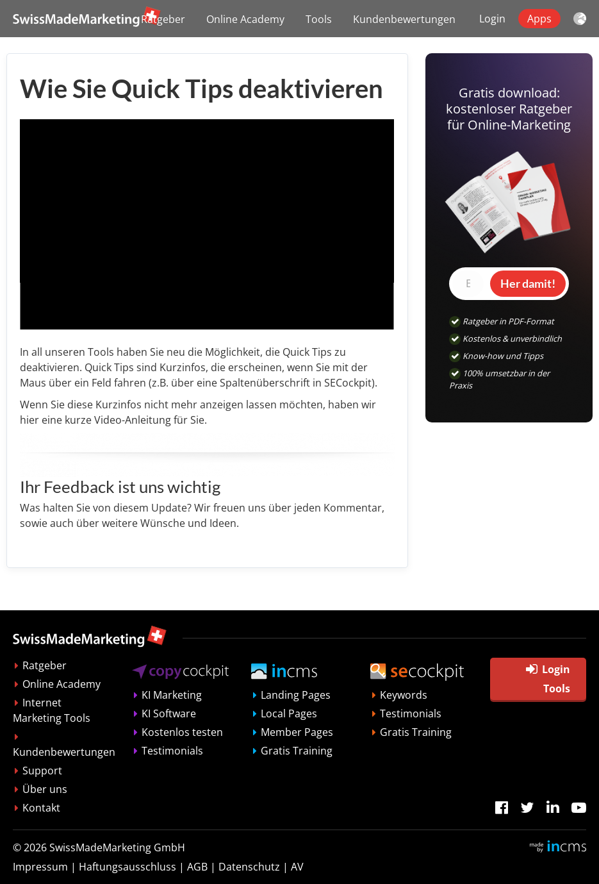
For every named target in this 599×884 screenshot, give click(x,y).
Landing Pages (296, 695)
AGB (197, 867)
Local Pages (289, 713)
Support (42, 770)
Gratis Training (296, 751)
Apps (539, 19)
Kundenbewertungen (404, 19)
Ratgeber (163, 19)
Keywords (403, 695)
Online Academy (245, 19)
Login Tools (548, 679)
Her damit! (527, 283)
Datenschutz (249, 867)
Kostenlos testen (182, 732)
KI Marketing (172, 695)
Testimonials (172, 751)
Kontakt (41, 808)
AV (297, 867)
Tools (319, 19)
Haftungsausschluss (127, 867)
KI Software (169, 713)
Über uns (44, 789)
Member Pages (297, 732)
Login (492, 18)
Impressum (40, 867)
